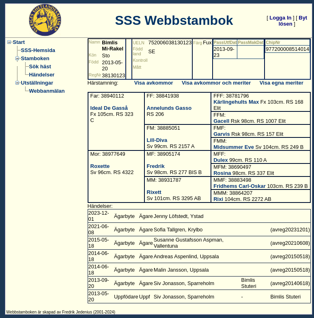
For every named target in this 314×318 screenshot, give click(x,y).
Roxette (100, 166)
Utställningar (37, 83)
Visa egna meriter (281, 83)
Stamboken (35, 58)
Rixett (154, 192)
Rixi (218, 199)
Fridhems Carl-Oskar (239, 186)
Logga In (280, 18)
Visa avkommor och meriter (216, 83)
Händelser (42, 75)
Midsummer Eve (233, 147)
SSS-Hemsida (38, 50)
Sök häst (40, 66)
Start (19, 42)
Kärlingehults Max (236, 102)
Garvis (221, 134)
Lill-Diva (157, 140)
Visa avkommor (153, 83)
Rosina (222, 173)
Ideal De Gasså (109, 108)
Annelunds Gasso (169, 108)
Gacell (221, 121)
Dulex (220, 160)
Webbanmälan (47, 91)
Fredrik (156, 166)
